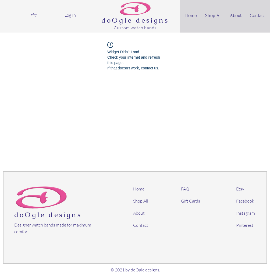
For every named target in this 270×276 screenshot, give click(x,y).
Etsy (240, 189)
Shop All (140, 201)
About (139, 213)
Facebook (245, 201)
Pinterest (244, 225)
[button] (36, 15)
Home (138, 189)
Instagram (245, 213)
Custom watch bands (135, 27)
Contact (140, 225)
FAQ (185, 189)
